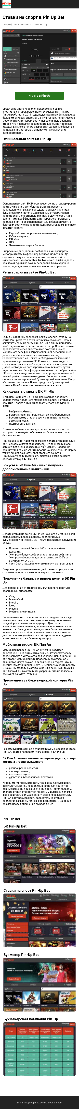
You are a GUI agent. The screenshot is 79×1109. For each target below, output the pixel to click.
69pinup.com (55, 1102)
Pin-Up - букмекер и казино (15, 24)
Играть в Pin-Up (39, 95)
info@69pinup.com (34, 1102)
